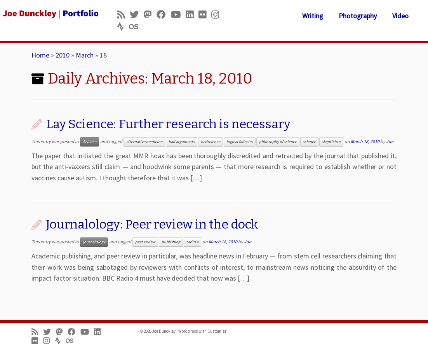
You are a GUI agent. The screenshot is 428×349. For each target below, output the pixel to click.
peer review (145, 241)
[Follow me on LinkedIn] (192, 14)
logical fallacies (239, 141)
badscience (210, 141)
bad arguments (182, 141)
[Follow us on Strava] (123, 26)
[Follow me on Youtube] (178, 14)
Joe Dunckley (164, 331)
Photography (358, 15)
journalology (94, 241)
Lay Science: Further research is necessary (168, 124)
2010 (63, 55)
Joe (389, 141)
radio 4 (192, 241)
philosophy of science (278, 141)
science (309, 141)
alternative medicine (144, 141)
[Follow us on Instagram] (217, 14)
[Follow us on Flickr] (204, 14)
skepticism (331, 141)
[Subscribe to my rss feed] (123, 14)
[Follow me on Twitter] (137, 14)
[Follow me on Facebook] (164, 14)
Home (40, 55)
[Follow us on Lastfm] (136, 26)
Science (89, 141)
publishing (171, 241)
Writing (312, 15)
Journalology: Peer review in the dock (152, 224)
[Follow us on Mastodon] (150, 14)
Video (400, 15)
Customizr (216, 331)
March (85, 55)
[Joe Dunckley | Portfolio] (50, 13)
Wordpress (188, 331)
